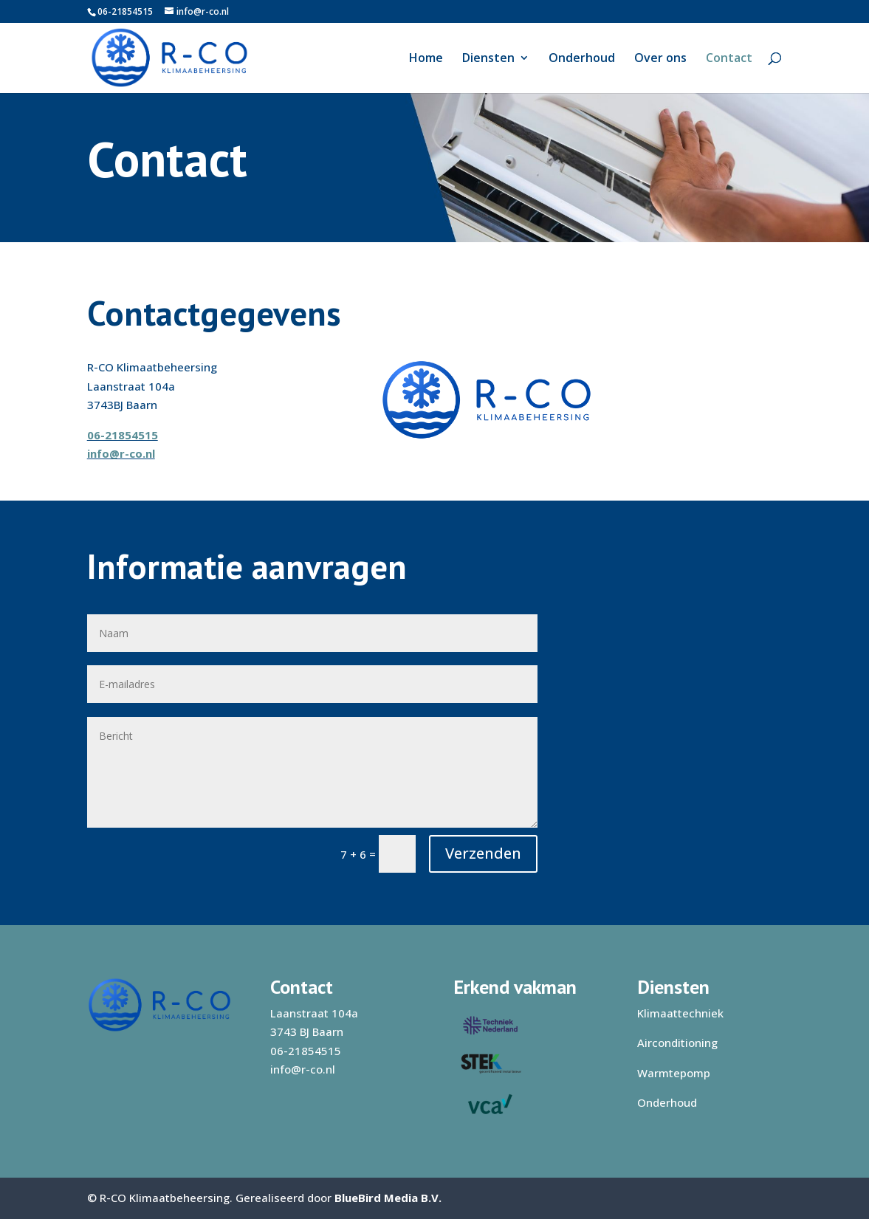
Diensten (488, 59)
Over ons (660, 59)
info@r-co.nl (121, 453)
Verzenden (483, 853)
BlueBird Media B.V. (388, 1197)
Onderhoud (582, 59)
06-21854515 (125, 11)
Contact (729, 59)
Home (426, 59)
